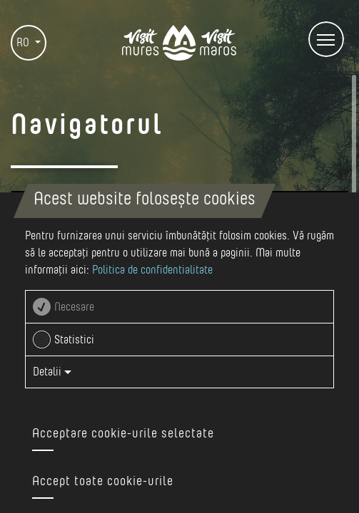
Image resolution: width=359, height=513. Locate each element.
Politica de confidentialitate (152, 270)
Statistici (74, 340)
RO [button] (24, 42)
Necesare (74, 307)
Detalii (52, 372)
